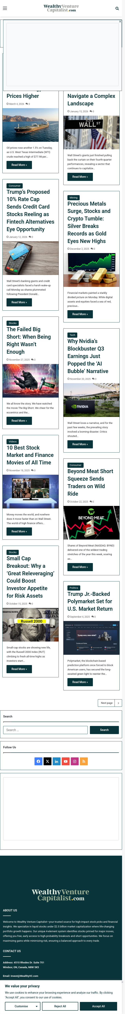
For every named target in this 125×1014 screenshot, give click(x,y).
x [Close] (120, 21)
